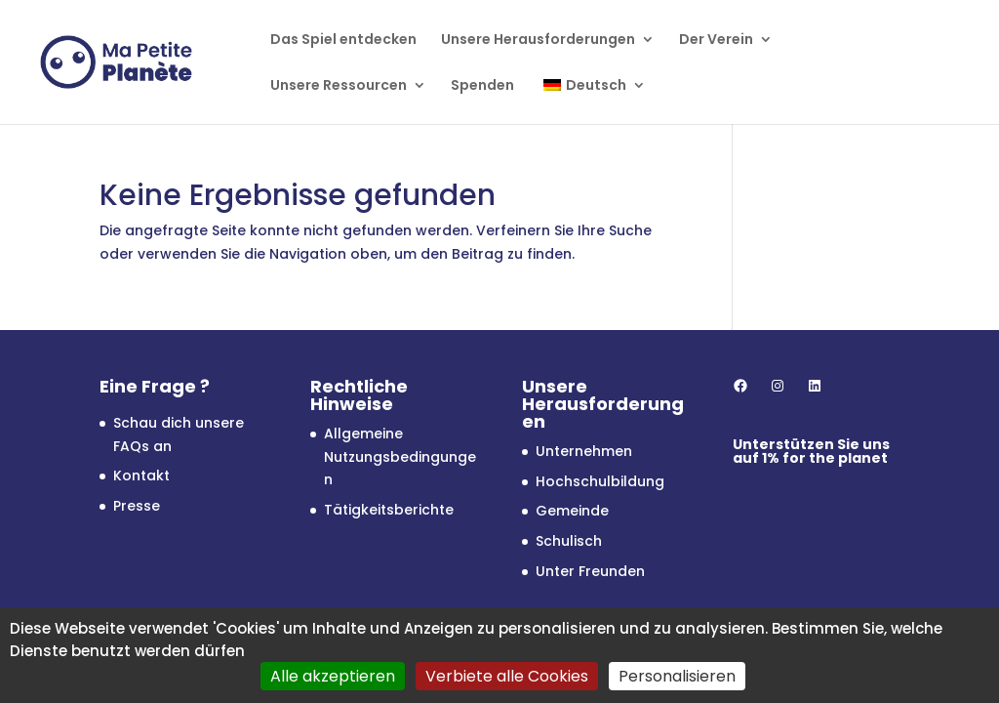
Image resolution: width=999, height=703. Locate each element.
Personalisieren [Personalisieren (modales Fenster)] (677, 676)
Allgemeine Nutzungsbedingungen (400, 457)
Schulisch (569, 541)
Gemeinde (572, 510)
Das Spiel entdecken (343, 40)
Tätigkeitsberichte (389, 509)
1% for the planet (825, 458)
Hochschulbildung (600, 481)
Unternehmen (584, 451)
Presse (136, 506)
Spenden (482, 86)
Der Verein (716, 40)
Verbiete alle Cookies (506, 676)
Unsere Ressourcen (338, 86)
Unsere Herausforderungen (538, 40)
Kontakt (141, 475)
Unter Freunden (590, 571)
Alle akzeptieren (332, 676)
